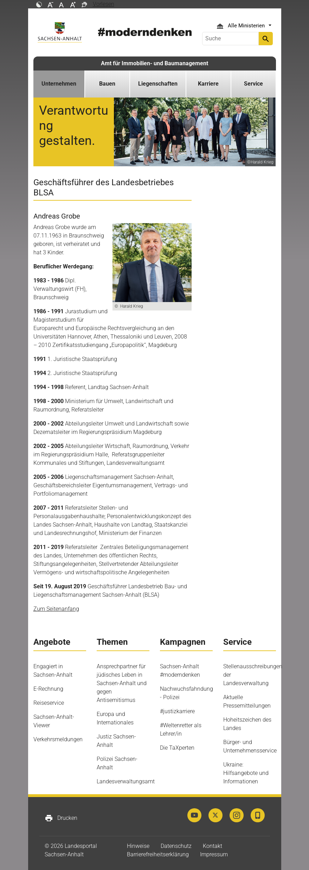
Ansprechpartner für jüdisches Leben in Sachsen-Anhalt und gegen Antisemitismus (122, 683)
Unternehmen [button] (58, 83)
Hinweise (138, 846)
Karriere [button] (208, 83)
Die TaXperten (177, 747)
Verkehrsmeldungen (58, 739)
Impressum (214, 854)
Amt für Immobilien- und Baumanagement (154, 63)
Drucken (61, 818)
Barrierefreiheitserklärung (158, 854)
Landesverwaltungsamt (126, 781)
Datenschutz (176, 846)
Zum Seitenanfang (56, 608)
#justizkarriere (177, 711)
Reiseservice (48, 703)
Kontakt (212, 846)
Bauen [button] (107, 83)
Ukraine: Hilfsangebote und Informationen (246, 773)
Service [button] (253, 83)
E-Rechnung (48, 688)
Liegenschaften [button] (158, 83)
